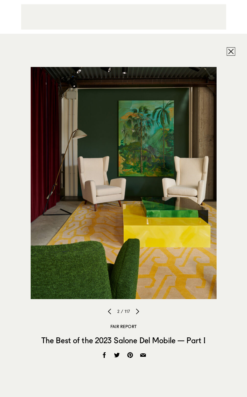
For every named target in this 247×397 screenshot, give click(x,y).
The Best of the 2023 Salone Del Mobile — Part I (123, 340)
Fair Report (123, 326)
